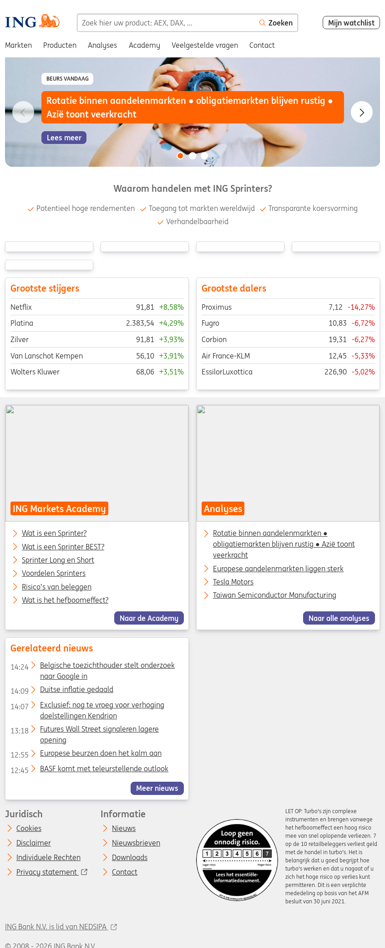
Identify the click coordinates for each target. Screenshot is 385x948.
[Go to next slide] (362, 112)
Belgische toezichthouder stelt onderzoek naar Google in (92, 666)
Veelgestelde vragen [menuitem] (205, 45)
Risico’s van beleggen (56, 587)
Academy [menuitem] (144, 45)
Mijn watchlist (351, 22)
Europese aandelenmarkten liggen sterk (278, 568)
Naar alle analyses (339, 618)
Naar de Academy (149, 618)
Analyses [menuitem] (102, 45)
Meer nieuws (157, 788)
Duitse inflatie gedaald (61, 691)
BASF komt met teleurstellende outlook (89, 769)
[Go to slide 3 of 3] (204, 155)
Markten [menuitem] (18, 45)
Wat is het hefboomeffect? (65, 600)
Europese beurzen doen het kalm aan (85, 754)
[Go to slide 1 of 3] (180, 155)
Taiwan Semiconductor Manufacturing (274, 595)
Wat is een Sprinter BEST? (63, 547)
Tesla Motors (233, 581)
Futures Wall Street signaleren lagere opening (84, 730)
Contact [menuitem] (262, 45)
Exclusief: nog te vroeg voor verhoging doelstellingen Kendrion (87, 706)
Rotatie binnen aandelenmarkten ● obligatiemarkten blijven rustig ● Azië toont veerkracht (284, 543)
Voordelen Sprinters (54, 573)
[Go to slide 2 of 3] (192, 155)
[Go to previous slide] (23, 112)
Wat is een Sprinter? (54, 533)
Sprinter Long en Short (58, 560)
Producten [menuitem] (59, 45)
